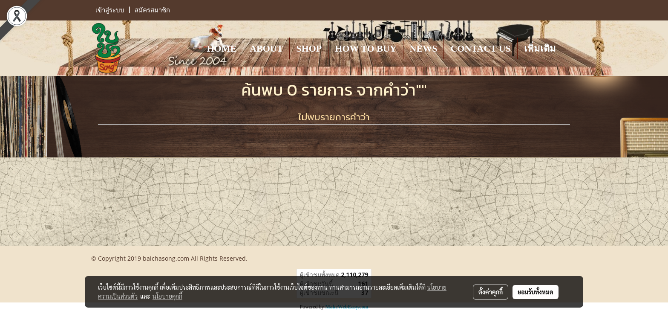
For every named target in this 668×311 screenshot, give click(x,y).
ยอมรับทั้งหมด (535, 292)
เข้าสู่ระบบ (109, 10)
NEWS (424, 48)
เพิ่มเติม (540, 48)
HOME (221, 48)
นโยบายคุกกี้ (167, 296)
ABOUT (266, 48)
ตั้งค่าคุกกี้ (490, 292)
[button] (570, 48)
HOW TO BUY (365, 48)
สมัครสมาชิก (152, 10)
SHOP (309, 48)
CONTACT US (480, 48)
